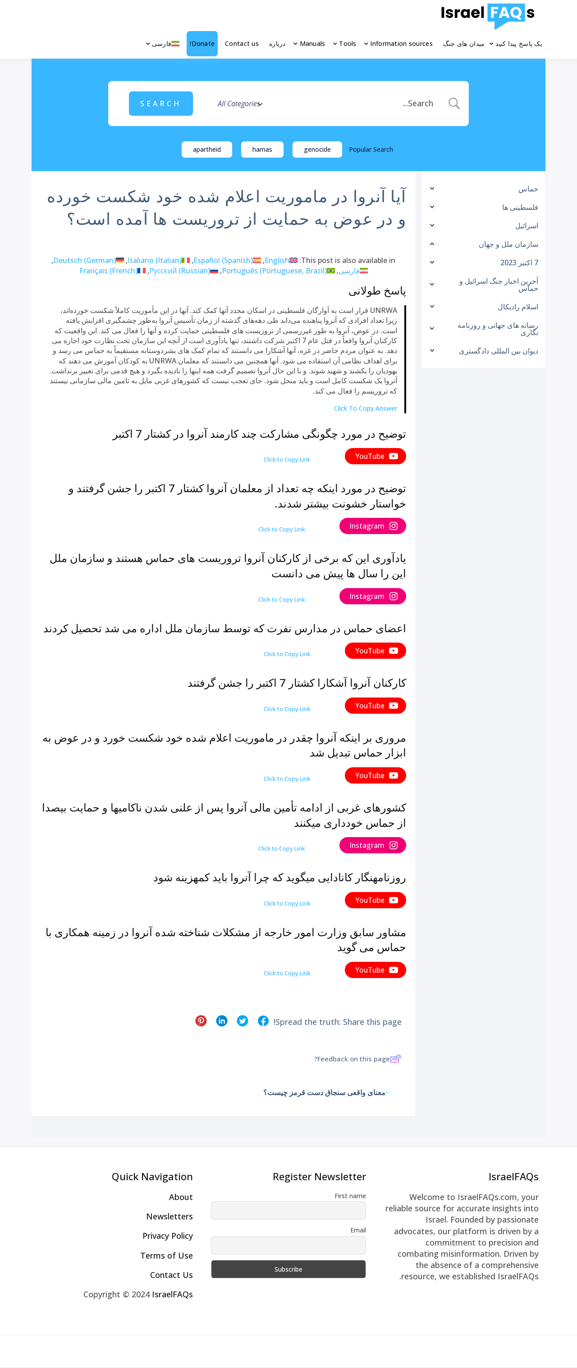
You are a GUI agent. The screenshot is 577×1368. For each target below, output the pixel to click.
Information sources (401, 43)
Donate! (202, 43)
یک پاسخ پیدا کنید (518, 43)
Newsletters (169, 1216)
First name (350, 1195)
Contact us (242, 43)
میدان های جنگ (464, 43)
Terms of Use (166, 1255)
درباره (277, 43)
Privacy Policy (167, 1235)
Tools (347, 43)
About (181, 1196)
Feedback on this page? (358, 1059)
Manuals (312, 43)
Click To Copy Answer (365, 408)
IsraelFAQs (172, 1294)
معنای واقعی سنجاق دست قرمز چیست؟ (328, 1092)
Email (358, 1230)
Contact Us (171, 1274)
